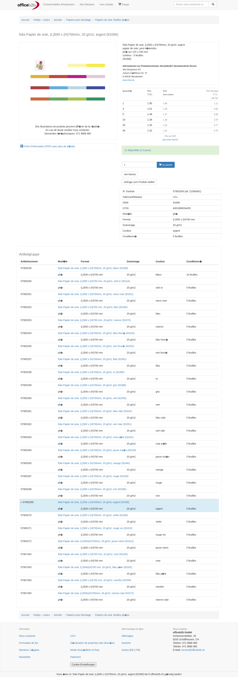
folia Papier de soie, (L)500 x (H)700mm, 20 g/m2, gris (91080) (92, 385)
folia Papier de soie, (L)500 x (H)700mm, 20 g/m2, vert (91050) (92, 398)
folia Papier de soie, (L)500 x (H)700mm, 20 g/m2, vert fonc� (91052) (96, 346)
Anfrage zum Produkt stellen (139, 182)
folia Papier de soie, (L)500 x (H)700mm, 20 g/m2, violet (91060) (93, 515)
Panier (123, 4)
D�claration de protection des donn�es (92, 643)
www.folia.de (129, 80)
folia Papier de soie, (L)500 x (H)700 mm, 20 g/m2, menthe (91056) (94, 580)
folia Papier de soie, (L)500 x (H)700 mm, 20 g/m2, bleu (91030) (93, 307)
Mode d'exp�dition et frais (84, 650)
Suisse (125, 650)
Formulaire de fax (28, 643)
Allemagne (127, 635)
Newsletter (25, 657)
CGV (73, 635)
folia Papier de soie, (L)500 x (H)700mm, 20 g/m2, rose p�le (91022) (95, 437)
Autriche (126, 643)
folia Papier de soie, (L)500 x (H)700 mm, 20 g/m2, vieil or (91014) (94, 281)
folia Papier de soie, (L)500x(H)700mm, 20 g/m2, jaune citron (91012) (95, 541)
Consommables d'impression (59, 4)
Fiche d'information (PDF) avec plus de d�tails (47, 146)
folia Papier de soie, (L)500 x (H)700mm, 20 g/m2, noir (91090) (92, 489)
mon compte (106, 4)
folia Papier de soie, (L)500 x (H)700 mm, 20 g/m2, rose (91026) (93, 554)
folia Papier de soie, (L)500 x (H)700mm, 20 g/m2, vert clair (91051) (94, 424)
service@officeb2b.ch (193, 650)
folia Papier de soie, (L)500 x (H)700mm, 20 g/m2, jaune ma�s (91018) (97, 450)
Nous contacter (27, 635)
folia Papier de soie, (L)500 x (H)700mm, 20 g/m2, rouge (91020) (93, 476)
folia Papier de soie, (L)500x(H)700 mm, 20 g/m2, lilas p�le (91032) (95, 567)
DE (132, 650)
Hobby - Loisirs (41, 19)
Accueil (25, 19)
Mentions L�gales (29, 650)
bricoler (58, 19)
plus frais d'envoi (170, 139)
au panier (165, 164)
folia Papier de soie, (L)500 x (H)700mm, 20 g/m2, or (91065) (91, 372)
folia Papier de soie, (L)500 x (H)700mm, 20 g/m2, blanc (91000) (93, 268)
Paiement (75, 657)
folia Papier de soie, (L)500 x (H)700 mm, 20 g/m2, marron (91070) (94, 320)
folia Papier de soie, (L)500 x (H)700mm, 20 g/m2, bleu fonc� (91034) (96, 333)
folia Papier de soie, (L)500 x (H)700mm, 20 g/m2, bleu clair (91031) (95, 411)
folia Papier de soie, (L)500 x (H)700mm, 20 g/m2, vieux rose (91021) (95, 294)
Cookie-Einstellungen (83, 664)
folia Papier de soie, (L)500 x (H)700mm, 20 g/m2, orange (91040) (94, 463)
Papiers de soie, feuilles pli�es (112, 19)
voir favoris (130, 174)
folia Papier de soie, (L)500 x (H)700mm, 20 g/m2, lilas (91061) (92, 359)
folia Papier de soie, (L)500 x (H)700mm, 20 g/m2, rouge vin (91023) (95, 528)
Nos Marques (87, 4)
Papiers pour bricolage (78, 19)
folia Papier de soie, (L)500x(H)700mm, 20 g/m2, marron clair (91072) (96, 593)
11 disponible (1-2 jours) (138, 150)
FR (137, 650)
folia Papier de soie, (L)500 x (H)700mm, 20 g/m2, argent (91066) (93, 502)
